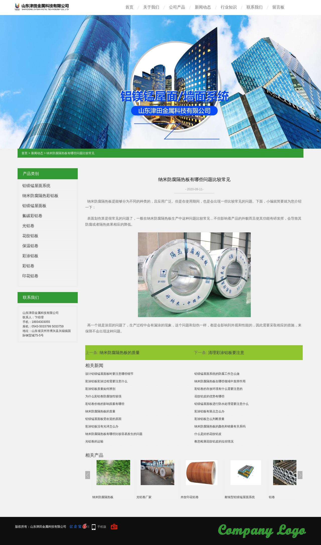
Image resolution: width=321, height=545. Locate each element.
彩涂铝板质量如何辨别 (100, 389)
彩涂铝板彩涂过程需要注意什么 (106, 381)
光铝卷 (28, 226)
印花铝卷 (30, 276)
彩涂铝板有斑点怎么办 (209, 411)
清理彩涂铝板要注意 (226, 352)
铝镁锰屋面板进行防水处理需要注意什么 (221, 404)
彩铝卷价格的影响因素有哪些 (104, 404)
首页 (129, 7)
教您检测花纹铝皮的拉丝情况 (213, 441)
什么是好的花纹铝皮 (207, 434)
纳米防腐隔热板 (102, 497)
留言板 (278, 7)
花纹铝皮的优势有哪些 (209, 396)
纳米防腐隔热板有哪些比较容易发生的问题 (113, 434)
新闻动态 (203, 7)
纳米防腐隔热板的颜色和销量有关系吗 (220, 426)
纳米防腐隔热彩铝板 (40, 196)
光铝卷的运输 (94, 441)
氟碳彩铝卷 (32, 216)
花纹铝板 (30, 236)
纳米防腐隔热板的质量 (120, 352)
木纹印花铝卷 (190, 497)
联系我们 (255, 7)
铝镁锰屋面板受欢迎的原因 (103, 419)
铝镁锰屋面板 (34, 206)
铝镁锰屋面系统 (36, 186)
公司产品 (177, 7)
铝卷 (272, 497)
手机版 (101, 526)
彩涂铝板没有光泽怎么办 (101, 426)
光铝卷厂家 (143, 497)
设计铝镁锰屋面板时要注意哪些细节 (109, 374)
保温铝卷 (30, 246)
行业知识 (229, 7)
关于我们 (151, 7)
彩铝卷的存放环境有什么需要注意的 (218, 389)
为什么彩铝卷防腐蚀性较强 (103, 396)
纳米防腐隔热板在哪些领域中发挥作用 (220, 381)
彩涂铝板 (30, 256)
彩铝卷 (28, 266)
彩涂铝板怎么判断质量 (209, 419)
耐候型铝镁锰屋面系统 (240, 497)
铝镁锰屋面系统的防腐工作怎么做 (216, 374)
